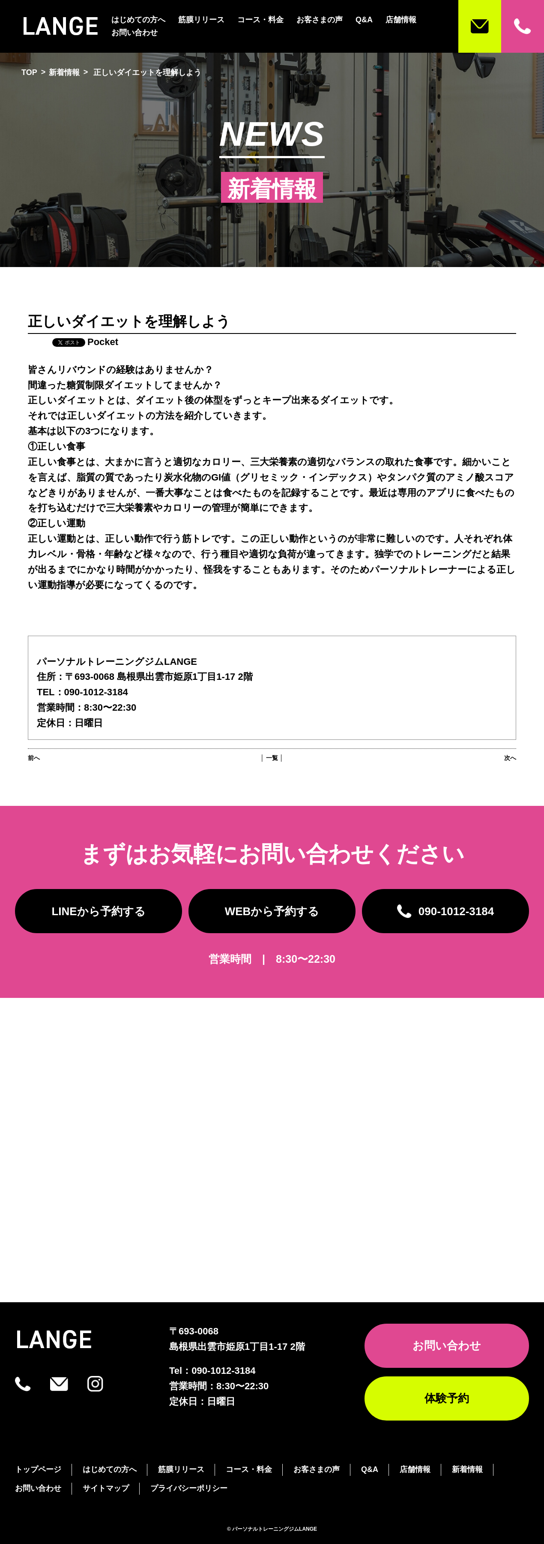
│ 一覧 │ (271, 757)
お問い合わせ (134, 32)
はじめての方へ (138, 19)
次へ (510, 757)
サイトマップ (106, 1488)
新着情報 (64, 72)
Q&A (364, 19)
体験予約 (446, 1398)
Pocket (102, 341)
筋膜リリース (201, 19)
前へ (34, 757)
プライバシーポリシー (188, 1488)
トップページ (38, 1469)
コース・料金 (260, 19)
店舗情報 (401, 19)
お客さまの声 (319, 19)
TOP (29, 72)
